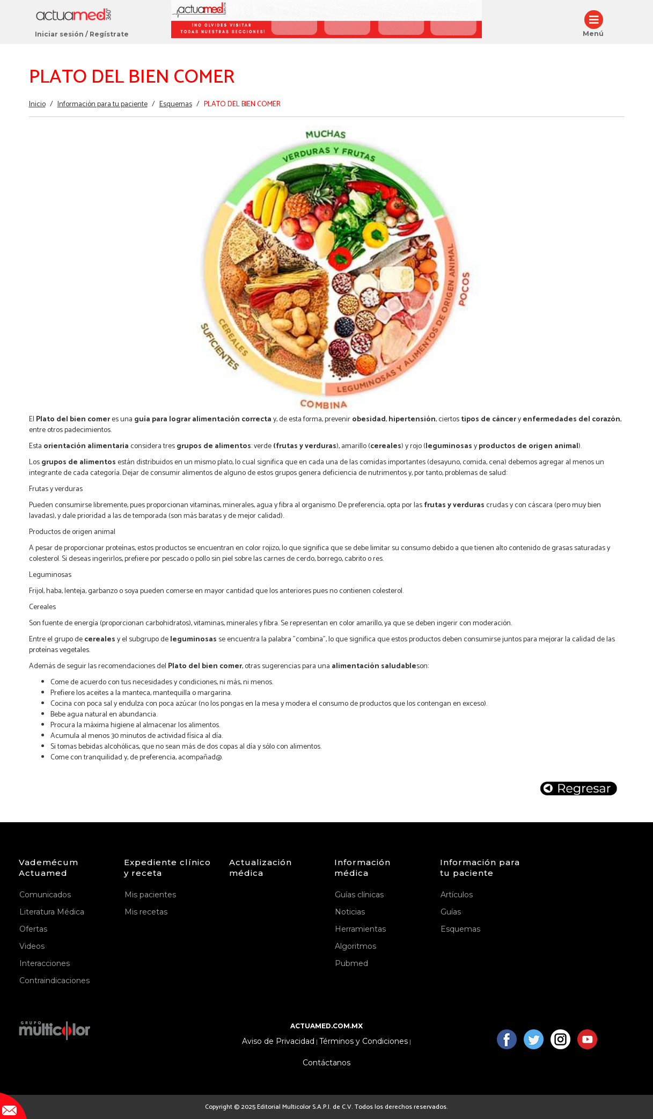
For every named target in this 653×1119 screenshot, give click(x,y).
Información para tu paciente (102, 104)
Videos (32, 946)
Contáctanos (326, 1063)
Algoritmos (355, 946)
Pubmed (351, 963)
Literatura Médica (51, 912)
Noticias (350, 912)
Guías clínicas (359, 894)
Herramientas (360, 929)
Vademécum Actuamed (48, 867)
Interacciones (44, 963)
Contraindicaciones (54, 980)
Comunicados (45, 894)
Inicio (37, 104)
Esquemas (175, 104)
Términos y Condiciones (363, 1041)
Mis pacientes (150, 894)
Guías (451, 912)
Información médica (362, 867)
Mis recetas (145, 912)
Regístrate (109, 34)
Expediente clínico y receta (167, 867)
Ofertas (33, 929)
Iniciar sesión (59, 34)
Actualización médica (260, 867)
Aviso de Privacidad (278, 1041)
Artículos (457, 894)
